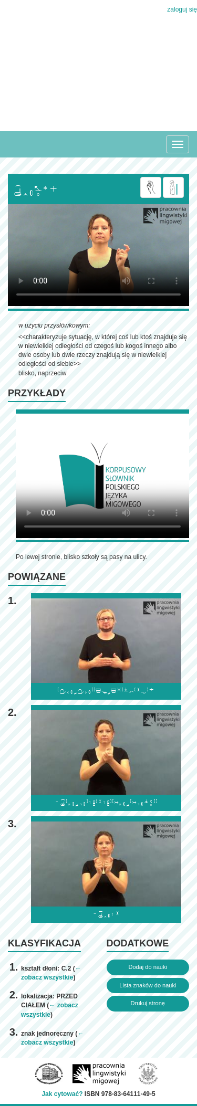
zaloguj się (182, 9)
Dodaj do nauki (148, 967)
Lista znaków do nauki (147, 985)
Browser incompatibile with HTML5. (98, 255)
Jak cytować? (62, 1094)
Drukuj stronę (148, 1003)
